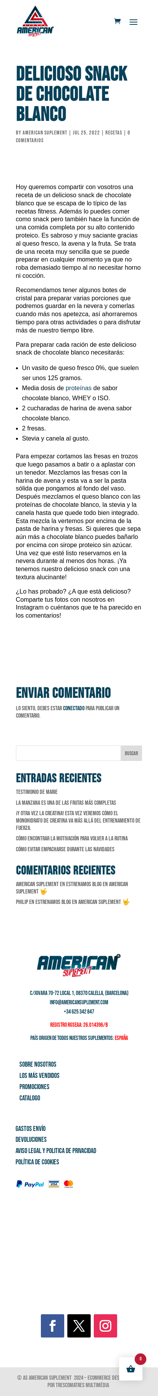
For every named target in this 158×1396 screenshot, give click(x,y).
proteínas (79, 388)
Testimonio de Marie (37, 792)
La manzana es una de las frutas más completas (66, 803)
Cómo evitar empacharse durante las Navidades (65, 849)
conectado (73, 708)
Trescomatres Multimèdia (83, 1385)
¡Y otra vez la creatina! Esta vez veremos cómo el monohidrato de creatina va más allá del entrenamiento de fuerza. (78, 821)
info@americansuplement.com (79, 1002)
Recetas (113, 132)
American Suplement (45, 132)
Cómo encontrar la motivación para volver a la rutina (72, 838)
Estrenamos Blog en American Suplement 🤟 (82, 902)
